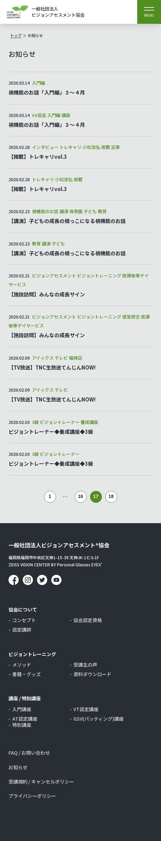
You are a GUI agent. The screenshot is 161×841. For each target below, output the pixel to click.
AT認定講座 (24, 719)
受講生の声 (85, 665)
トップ (15, 35)
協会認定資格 (87, 620)
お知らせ (35, 35)
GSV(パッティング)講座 (98, 719)
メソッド (21, 665)
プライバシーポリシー (32, 795)
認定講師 (21, 630)
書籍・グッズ (26, 674)
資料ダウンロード (92, 674)
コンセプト (24, 620)
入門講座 (21, 709)
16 (80, 496)
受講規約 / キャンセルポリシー (41, 781)
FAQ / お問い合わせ (29, 752)
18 (111, 496)
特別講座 (21, 725)
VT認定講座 (86, 709)
